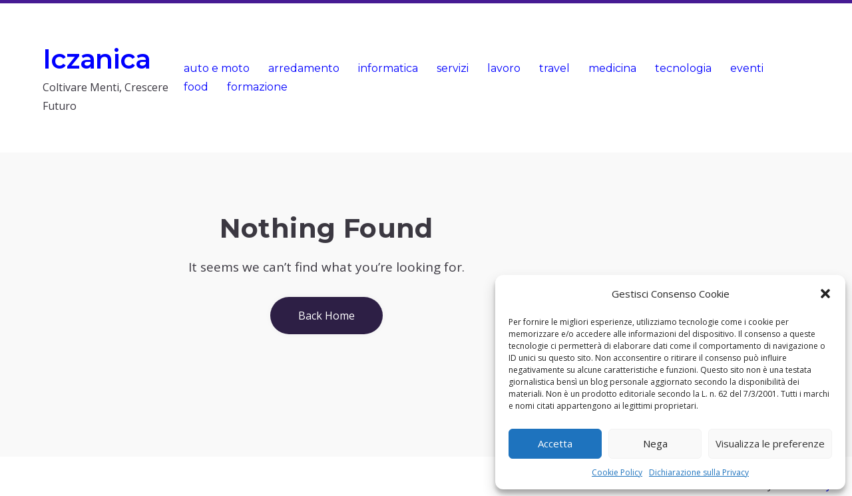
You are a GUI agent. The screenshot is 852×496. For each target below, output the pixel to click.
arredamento (303, 68)
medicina (612, 68)
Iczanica (97, 59)
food (196, 87)
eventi (746, 68)
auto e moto (217, 68)
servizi (453, 68)
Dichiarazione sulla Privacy (699, 472)
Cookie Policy (617, 472)
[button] (825, 293)
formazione (257, 87)
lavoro (504, 68)
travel (554, 68)
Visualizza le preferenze (770, 443)
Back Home (326, 315)
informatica (388, 68)
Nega (655, 443)
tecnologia (683, 68)
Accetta (555, 443)
